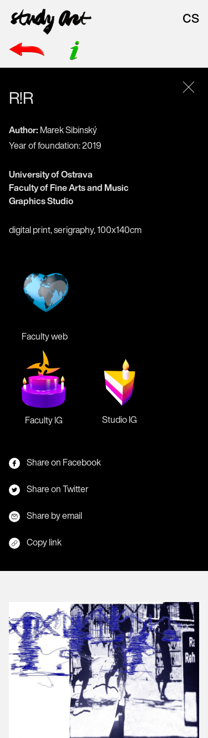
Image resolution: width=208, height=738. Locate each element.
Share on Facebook (55, 462)
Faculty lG (43, 388)
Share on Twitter (49, 489)
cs (190, 17)
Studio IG (119, 388)
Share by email (45, 515)
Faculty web (44, 301)
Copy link (35, 542)
